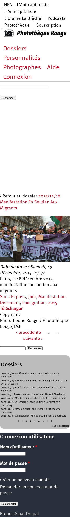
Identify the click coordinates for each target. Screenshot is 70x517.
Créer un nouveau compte (25, 480)
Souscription (48, 25)
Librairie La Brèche (22, 18)
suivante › (33, 338)
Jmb (32, 297)
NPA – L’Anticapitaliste (26, 5)
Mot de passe (15, 463)
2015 (52, 303)
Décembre (10, 303)
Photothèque (17, 25)
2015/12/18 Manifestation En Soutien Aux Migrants (30, 202)
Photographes (22, 68)
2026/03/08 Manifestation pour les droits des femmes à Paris (33, 398)
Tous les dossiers (60, 426)
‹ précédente (28, 333)
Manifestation (52, 297)
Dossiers (15, 49)
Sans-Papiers (13, 297)
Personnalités (22, 58)
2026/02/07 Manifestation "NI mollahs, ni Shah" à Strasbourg (33, 416)
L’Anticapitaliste (20, 12)
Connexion (17, 77)
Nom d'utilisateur (18, 447)
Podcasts (57, 18)
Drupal (32, 514)
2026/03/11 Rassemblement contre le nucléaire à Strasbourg (33, 394)
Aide (53, 68)
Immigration (34, 303)
